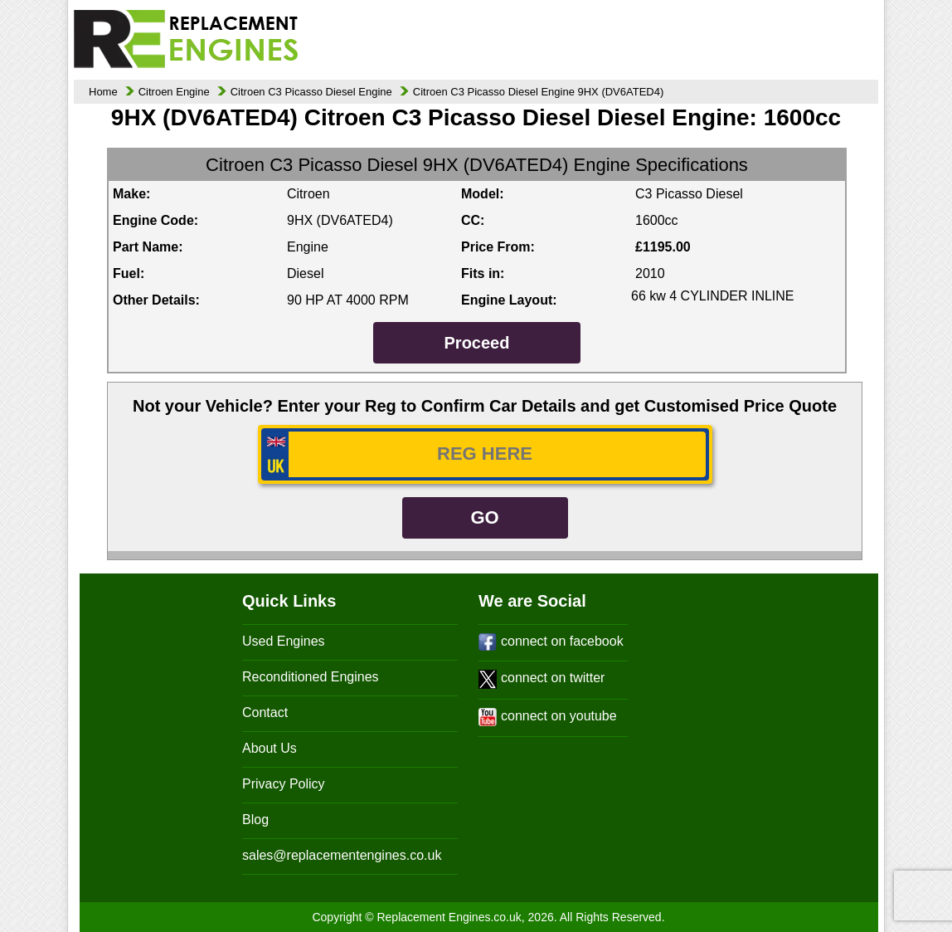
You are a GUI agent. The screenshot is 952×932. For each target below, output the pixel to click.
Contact (265, 712)
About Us (269, 748)
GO (484, 517)
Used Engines (283, 641)
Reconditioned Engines (310, 677)
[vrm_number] (485, 454)
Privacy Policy (283, 784)
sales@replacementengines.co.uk (341, 855)
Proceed (477, 343)
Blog (255, 819)
